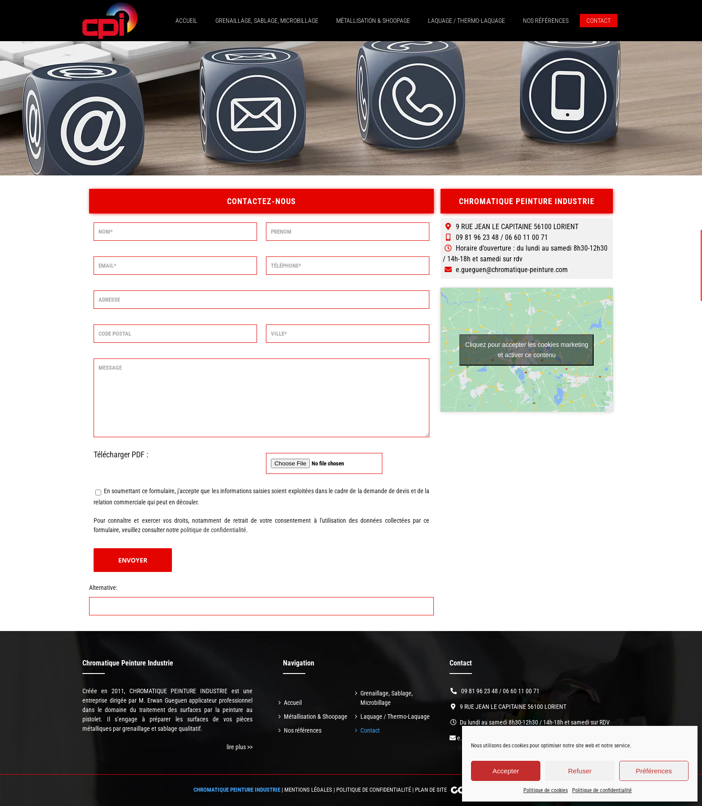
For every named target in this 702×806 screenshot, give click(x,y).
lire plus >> (240, 747)
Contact (370, 730)
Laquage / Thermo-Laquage (395, 716)
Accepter (505, 771)
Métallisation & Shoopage (315, 716)
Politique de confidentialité (602, 790)
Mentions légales (308, 789)
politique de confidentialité (213, 529)
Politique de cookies (545, 790)
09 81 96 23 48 (479, 691)
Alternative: (103, 587)
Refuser (580, 771)
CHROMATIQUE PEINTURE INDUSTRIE (236, 789)
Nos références (302, 730)
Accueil (293, 702)
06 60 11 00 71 (521, 691)
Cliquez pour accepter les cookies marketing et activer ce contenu (526, 349)
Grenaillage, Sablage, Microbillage (386, 698)
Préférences (654, 771)
